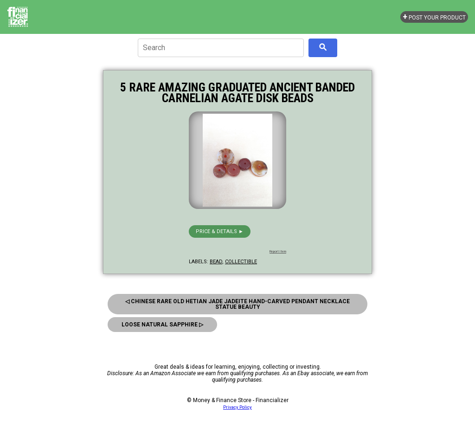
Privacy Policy (237, 407)
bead (216, 262)
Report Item (278, 252)
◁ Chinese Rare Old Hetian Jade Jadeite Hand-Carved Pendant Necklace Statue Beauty (237, 304)
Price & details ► (220, 231)
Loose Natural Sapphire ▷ (162, 324)
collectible (241, 262)
